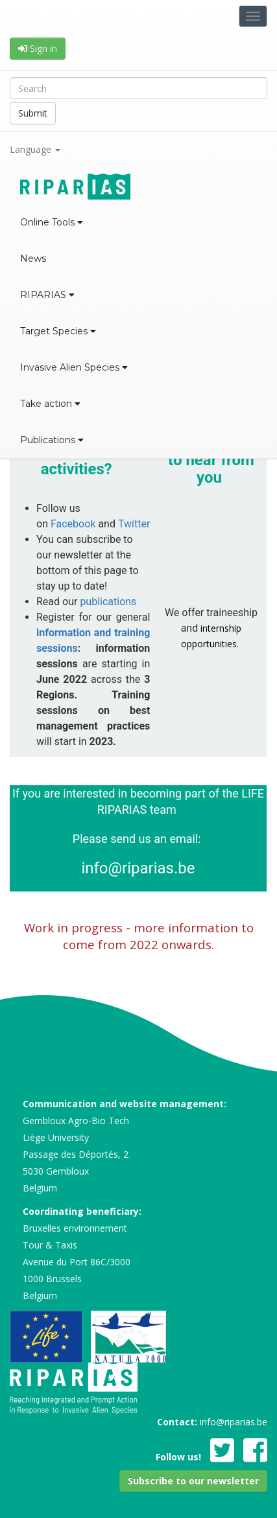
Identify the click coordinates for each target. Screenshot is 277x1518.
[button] (193, 1481)
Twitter (134, 524)
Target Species (58, 331)
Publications (52, 440)
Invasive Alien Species (74, 367)
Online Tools (51, 222)
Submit (32, 113)
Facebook (73, 524)
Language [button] (35, 149)
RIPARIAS (47, 295)
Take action (50, 403)
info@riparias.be (138, 868)
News (33, 258)
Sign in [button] (37, 48)
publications (108, 601)
